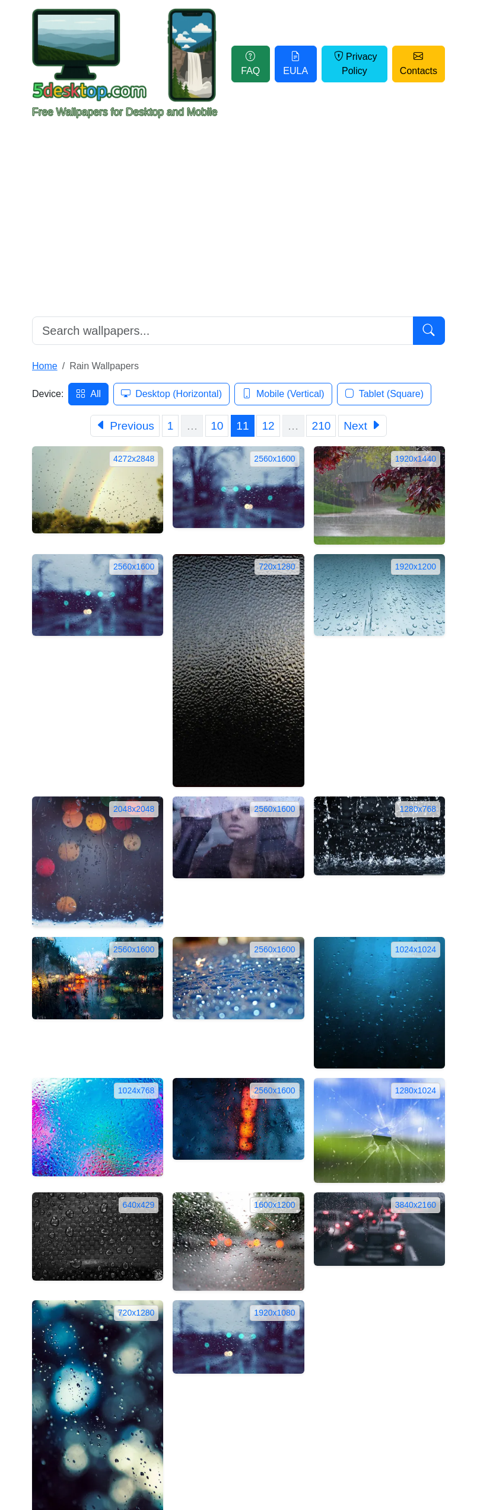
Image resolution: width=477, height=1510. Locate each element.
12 (268, 426)
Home (45, 366)
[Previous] (125, 426)
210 (320, 426)
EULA (295, 64)
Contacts (418, 64)
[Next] (362, 426)
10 (217, 426)
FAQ (250, 64)
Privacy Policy (354, 64)
